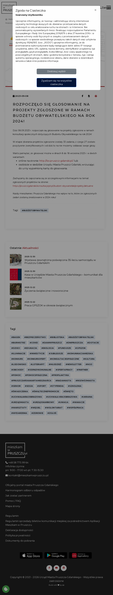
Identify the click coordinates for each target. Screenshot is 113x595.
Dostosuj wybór (56, 71)
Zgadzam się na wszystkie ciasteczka (56, 82)
